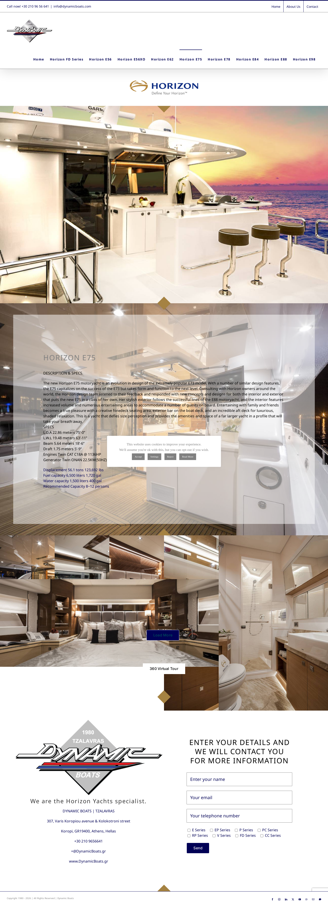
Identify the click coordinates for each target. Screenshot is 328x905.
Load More (162, 635)
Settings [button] (154, 456)
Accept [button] (138, 456)
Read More (187, 456)
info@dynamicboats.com (72, 6)
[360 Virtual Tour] (164, 668)
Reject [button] (170, 456)
